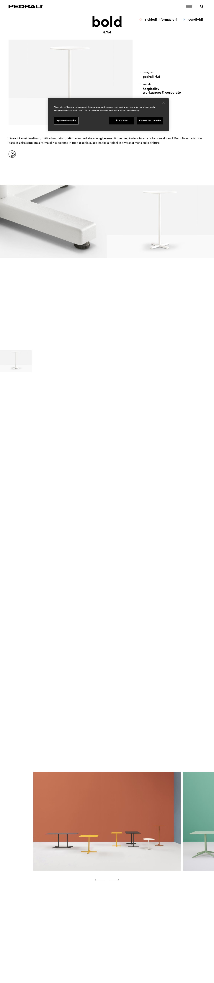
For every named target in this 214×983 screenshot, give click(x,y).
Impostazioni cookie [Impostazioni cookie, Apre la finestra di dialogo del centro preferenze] (66, 120)
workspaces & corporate (162, 92)
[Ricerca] (201, 6)
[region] (108, 114)
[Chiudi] (163, 103)
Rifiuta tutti (122, 120)
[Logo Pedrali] (26, 6)
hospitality (151, 89)
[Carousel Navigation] (107, 880)
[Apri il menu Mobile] (188, 6)
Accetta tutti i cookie (150, 120)
